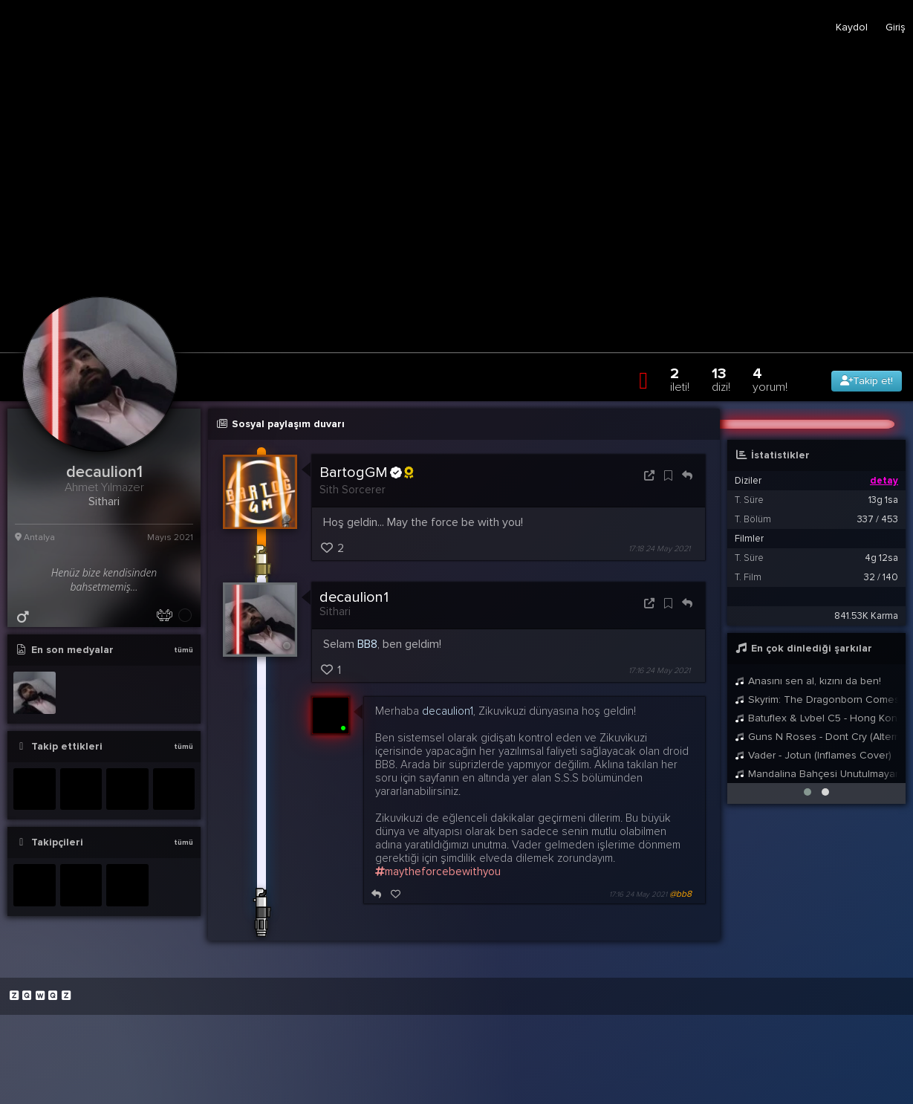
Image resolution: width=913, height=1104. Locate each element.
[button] (807, 792)
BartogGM (366, 472)
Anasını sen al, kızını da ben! (808, 681)
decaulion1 (354, 597)
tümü (183, 650)
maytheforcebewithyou (438, 871)
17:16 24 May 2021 (659, 670)
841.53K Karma (866, 616)
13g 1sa (883, 500)
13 (721, 379)
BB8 (367, 644)
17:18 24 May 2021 (659, 548)
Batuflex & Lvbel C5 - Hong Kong (816, 718)
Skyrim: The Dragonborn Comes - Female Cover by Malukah (816, 699)
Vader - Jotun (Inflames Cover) (813, 755)
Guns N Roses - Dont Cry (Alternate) (816, 736)
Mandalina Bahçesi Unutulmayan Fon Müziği (816, 773)
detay (884, 481)
